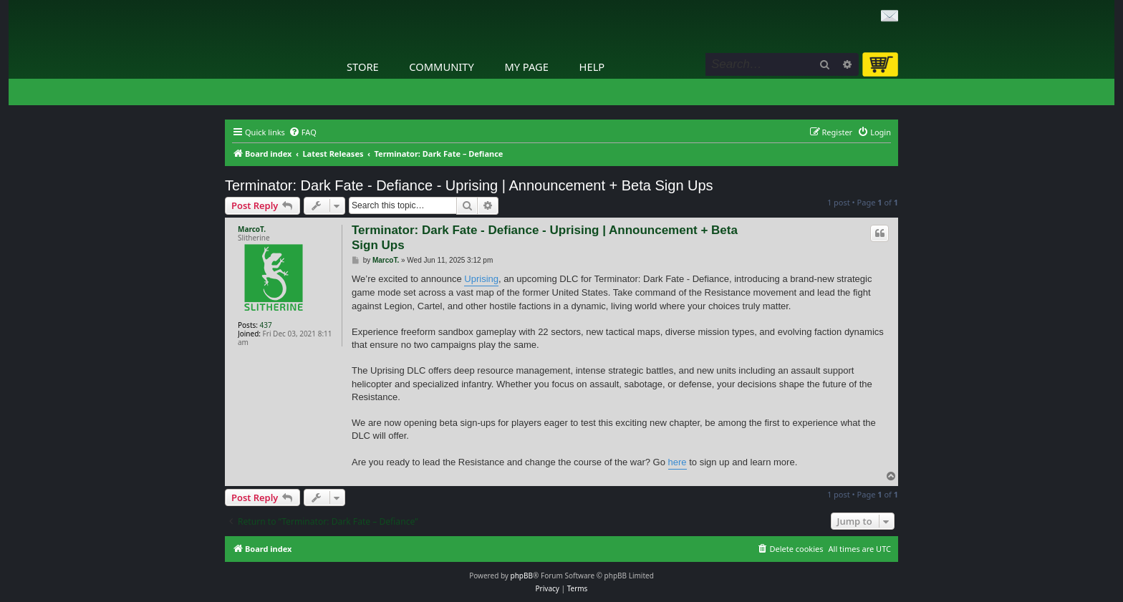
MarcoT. (252, 229)
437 (266, 325)
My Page (526, 66)
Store (363, 66)
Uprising (481, 278)
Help (592, 66)
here (677, 462)
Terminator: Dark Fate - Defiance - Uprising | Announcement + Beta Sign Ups (469, 185)
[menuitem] (303, 132)
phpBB (522, 576)
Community (441, 66)
